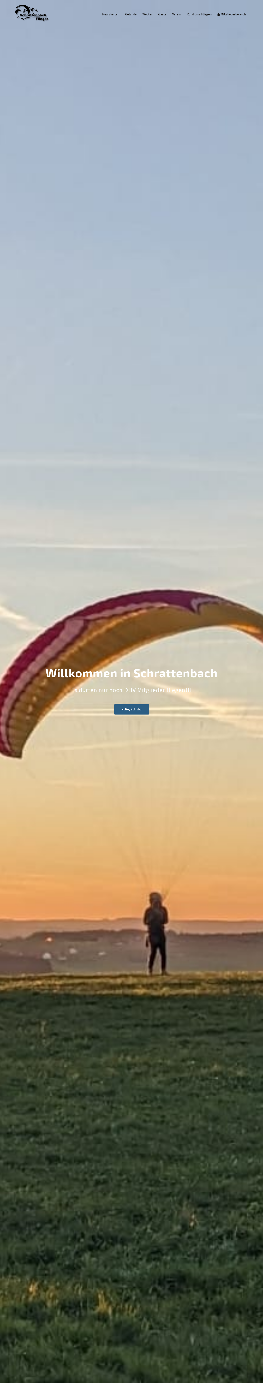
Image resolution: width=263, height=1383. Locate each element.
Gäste (162, 14)
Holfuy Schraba (132, 709)
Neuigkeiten (110, 14)
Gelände (131, 14)
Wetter (147, 14)
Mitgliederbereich (233, 14)
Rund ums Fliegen (199, 14)
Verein (176, 14)
